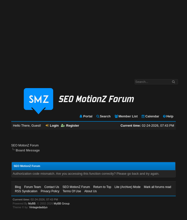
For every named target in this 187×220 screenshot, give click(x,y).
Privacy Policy (50, 191)
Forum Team (32, 187)
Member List (126, 116)
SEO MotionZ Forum (25, 145)
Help (168, 116)
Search (103, 116)
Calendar (150, 116)
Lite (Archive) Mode (128, 187)
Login (52, 125)
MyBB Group (61, 203)
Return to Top (102, 187)
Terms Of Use (72, 191)
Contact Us (51, 187)
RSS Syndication (26, 191)
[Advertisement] (93, 37)
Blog (18, 187)
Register (70, 125)
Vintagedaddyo (38, 207)
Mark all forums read (157, 187)
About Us (90, 191)
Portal (85, 116)
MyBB (31, 203)
